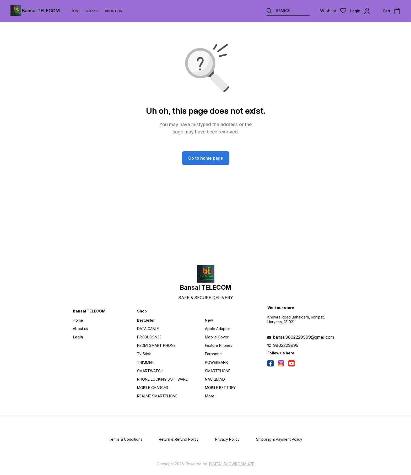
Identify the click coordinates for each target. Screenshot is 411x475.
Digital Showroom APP (232, 464)
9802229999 (286, 345)
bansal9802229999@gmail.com (303, 337)
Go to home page (205, 158)
